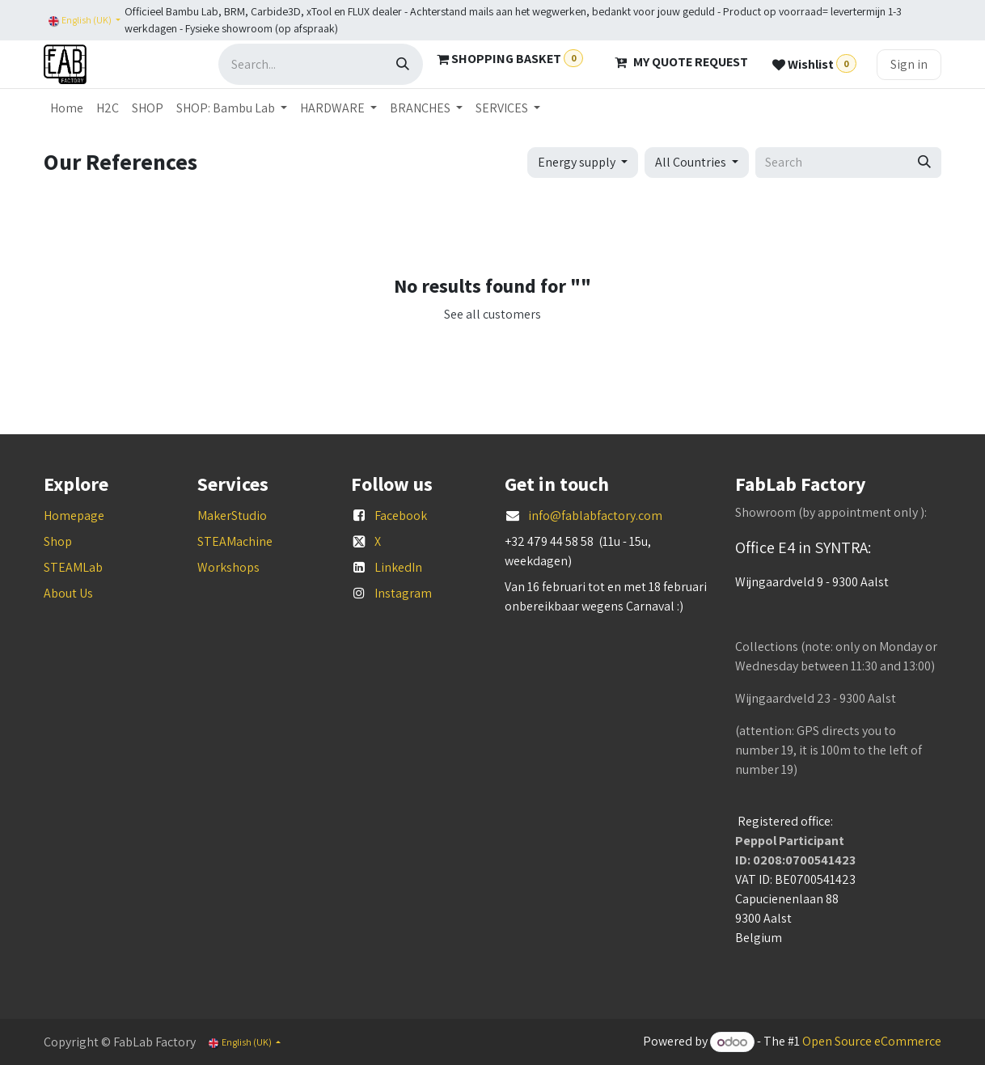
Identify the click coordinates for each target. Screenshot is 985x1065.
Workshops (228, 567)
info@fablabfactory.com (595, 515)
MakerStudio (232, 515)
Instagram (403, 593)
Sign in (909, 64)
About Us (68, 593)
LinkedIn (398, 567)
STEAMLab (73, 567)
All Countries (690, 162)
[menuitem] (67, 108)
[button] (582, 162)
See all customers (492, 314)
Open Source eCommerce (871, 1041)
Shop (58, 541)
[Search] (403, 64)
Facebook (400, 515)
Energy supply (576, 162)
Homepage (74, 515)
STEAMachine (235, 541)
